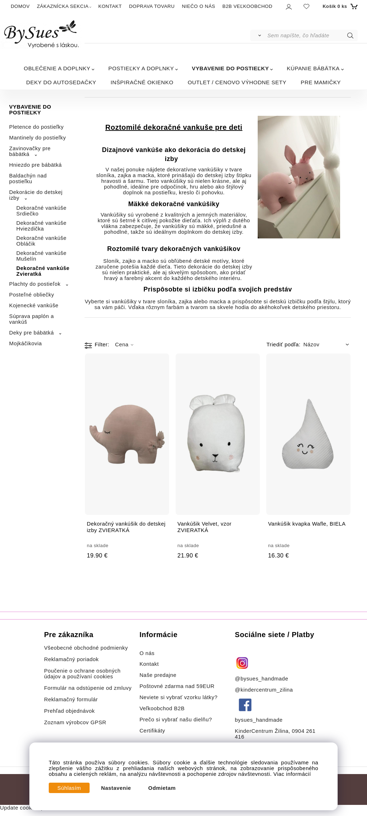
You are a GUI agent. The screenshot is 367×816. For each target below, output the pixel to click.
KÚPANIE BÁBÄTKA (313, 68)
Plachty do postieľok (35, 284)
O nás (146, 653)
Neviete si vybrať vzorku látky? (178, 697)
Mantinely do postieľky (37, 138)
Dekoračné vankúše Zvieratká (43, 271)
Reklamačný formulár (71, 699)
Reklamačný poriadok (71, 659)
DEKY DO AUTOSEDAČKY (61, 82)
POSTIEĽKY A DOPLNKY (141, 68)
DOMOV (20, 6)
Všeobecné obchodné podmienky (86, 648)
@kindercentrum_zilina (265, 690)
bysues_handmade (259, 720)
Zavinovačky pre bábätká (30, 151)
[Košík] (339, 6)
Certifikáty (152, 731)
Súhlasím (69, 788)
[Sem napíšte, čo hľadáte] (312, 35)
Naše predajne (157, 675)
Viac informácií (292, 774)
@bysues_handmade (261, 679)
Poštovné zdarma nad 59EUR (176, 686)
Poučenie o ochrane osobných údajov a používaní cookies (82, 673)
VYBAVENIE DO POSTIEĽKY (230, 68)
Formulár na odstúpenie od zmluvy (88, 688)
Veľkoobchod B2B (162, 708)
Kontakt (150, 664)
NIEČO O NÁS (198, 6)
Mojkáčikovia (25, 343)
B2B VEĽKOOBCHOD (247, 6)
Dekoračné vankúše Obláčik (41, 241)
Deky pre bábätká (31, 333)
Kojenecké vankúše (34, 305)
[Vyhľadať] (258, 35)
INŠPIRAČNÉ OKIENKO (142, 82)
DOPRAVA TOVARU (152, 6)
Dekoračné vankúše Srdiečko (41, 211)
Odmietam (162, 788)
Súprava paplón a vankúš (31, 319)
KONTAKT (110, 6)
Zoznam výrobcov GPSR (75, 722)
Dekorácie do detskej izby (36, 195)
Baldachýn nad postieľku (28, 178)
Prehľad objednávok (69, 711)
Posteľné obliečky (31, 295)
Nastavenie (116, 788)
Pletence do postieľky (36, 127)
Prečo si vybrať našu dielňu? (175, 719)
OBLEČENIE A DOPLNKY (57, 68)
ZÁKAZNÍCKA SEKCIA (63, 6)
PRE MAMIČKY (321, 82)
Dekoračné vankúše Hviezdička (41, 226)
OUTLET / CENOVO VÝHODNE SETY (237, 82)
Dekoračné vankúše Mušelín (41, 256)
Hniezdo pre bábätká (35, 165)
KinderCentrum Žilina (262, 731)
